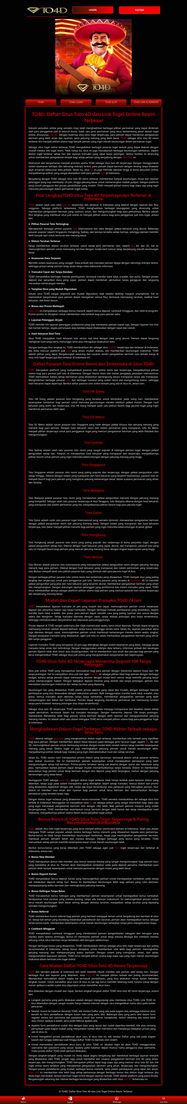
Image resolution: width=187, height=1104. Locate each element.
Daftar (70, 1100)
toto (103, 173)
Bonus (23, 1100)
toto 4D (53, 134)
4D (91, 169)
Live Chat (163, 1100)
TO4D (123, 138)
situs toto (127, 157)
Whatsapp (117, 1100)
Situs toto (33, 310)
